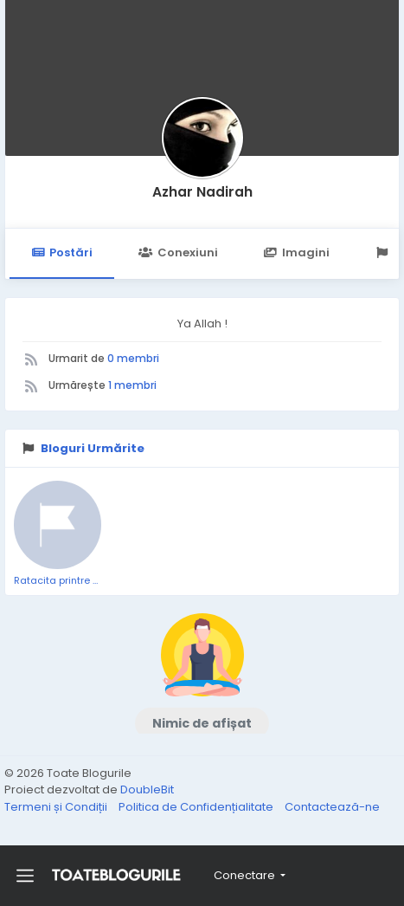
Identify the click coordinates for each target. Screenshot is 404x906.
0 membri (133, 358)
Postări (62, 252)
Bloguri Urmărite (92, 448)
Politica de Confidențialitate (197, 807)
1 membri (132, 385)
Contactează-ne (332, 807)
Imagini (297, 252)
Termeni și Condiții (57, 807)
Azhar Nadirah (202, 192)
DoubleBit (147, 789)
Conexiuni (177, 252)
